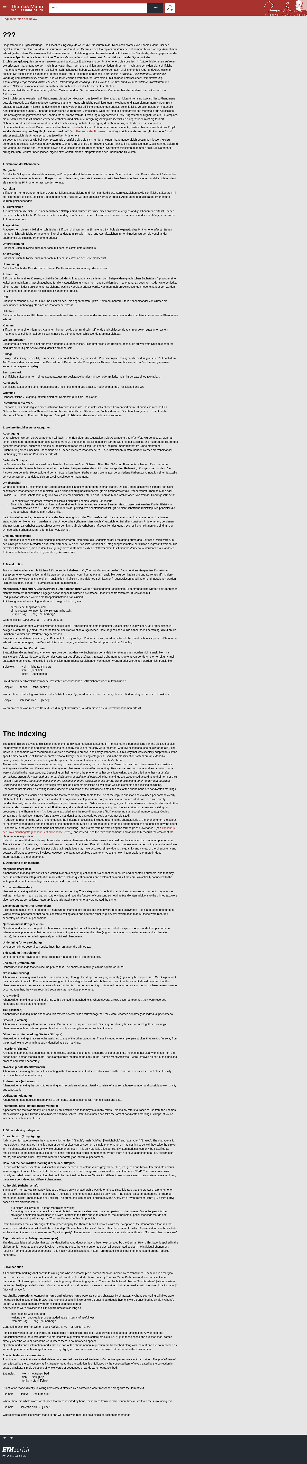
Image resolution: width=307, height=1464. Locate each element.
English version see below (20, 19)
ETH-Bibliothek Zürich (14, 1456)
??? (27, 8)
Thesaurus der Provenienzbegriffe (96, 131)
